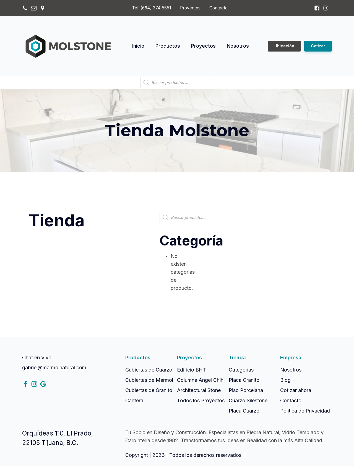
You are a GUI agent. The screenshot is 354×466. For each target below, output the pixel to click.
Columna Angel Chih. (201, 380)
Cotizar (318, 45)
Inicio (138, 46)
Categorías (241, 370)
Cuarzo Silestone (248, 400)
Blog (285, 380)
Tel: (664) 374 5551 (151, 8)
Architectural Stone (199, 390)
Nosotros (238, 46)
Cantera (134, 400)
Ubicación (284, 45)
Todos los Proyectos (201, 400)
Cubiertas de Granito (148, 390)
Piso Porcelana (246, 390)
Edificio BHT (191, 370)
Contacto (218, 8)
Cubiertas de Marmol (149, 380)
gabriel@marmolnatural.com (54, 367)
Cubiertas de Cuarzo (148, 370)
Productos (167, 46)
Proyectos (190, 8)
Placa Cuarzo (244, 411)
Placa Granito (244, 380)
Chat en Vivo (36, 357)
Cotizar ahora (295, 390)
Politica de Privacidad (305, 411)
